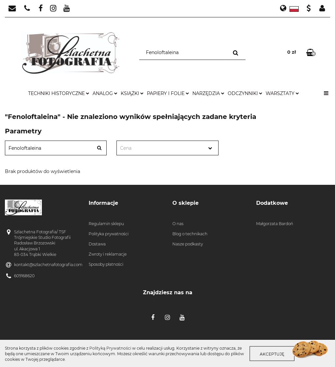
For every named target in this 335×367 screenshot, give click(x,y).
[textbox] (161, 148)
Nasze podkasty (187, 243)
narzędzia (208, 93)
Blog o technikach (189, 233)
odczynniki (245, 93)
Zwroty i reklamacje (108, 254)
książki (132, 93)
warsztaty (282, 93)
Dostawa (97, 243)
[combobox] (167, 148)
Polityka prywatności (109, 233)
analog (105, 93)
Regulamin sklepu (106, 223)
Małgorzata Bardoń (274, 223)
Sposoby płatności (106, 264)
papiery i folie (168, 93)
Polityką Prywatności (110, 348)
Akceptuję (272, 354)
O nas (178, 223)
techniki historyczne (58, 93)
